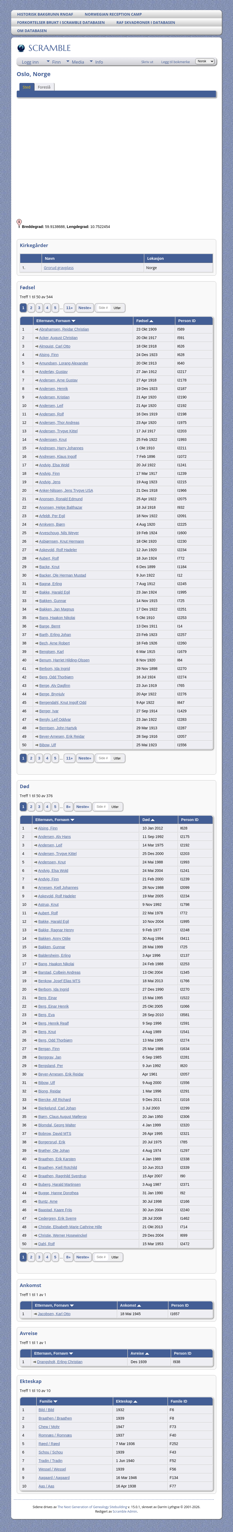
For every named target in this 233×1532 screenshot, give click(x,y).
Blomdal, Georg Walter (57, 1125)
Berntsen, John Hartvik (58, 728)
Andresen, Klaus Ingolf (58, 456)
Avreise (140, 1353)
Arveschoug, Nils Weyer (59, 533)
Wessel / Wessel (52, 1469)
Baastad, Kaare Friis (55, 1210)
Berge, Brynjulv (52, 694)
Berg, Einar (47, 998)
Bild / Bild (46, 1410)
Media (78, 62)
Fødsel (144, 321)
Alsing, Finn (48, 355)
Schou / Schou (51, 1452)
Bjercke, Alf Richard (54, 1100)
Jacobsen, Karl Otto (54, 1314)
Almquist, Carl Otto (54, 346)
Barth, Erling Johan (55, 635)
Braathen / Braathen (55, 1418)
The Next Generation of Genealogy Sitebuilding (92, 1507)
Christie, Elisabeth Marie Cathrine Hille (70, 1227)
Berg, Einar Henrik (53, 1006)
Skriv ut (147, 61)
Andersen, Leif (51, 405)
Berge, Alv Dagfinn (54, 685)
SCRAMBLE (49, 48)
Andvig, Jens (49, 482)
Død (148, 820)
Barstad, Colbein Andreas (59, 972)
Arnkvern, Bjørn (52, 524)
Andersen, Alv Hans (54, 837)
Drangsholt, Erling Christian (59, 1362)
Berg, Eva (46, 1015)
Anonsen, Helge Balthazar (60, 507)
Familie (48, 1401)
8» (68, 807)
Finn (56, 62)
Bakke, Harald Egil (54, 592)
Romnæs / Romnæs (55, 1435)
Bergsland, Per (50, 1066)
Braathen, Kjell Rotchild (57, 1167)
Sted (26, 87)
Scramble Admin (125, 1511)
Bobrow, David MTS (54, 1133)
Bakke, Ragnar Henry (56, 930)
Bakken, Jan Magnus (56, 609)
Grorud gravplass (59, 267)
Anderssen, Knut (53, 439)
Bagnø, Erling (50, 584)
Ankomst (130, 1305)
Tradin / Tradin (50, 1461)
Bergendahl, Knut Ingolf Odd (62, 702)
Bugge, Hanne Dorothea (58, 1193)
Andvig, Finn (49, 473)
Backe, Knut (49, 567)
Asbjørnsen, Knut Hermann (61, 541)
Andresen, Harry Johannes (61, 448)
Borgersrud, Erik (51, 1142)
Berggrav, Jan (49, 1057)
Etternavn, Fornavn (55, 321)
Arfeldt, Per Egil (52, 516)
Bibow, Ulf (47, 745)
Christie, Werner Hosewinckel (62, 1235)
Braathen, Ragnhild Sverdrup (62, 1176)
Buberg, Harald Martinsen (59, 1184)
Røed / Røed (49, 1444)
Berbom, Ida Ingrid (54, 668)
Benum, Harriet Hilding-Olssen (64, 660)
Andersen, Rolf (51, 414)
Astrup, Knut (48, 904)
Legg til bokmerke (175, 61)
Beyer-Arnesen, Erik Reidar (61, 736)
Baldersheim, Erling (54, 955)
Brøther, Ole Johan (54, 1150)
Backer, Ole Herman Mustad (62, 575)
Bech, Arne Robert (54, 643)
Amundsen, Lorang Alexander (63, 363)
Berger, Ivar (48, 711)
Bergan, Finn (49, 1049)
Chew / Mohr (49, 1427)
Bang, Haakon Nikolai (57, 618)
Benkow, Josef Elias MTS (59, 981)
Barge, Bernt (49, 626)
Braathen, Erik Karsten (57, 1159)
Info (99, 62)
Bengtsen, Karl (51, 651)
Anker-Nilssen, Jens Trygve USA (66, 490)
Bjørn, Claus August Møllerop (62, 1116)
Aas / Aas (46, 1486)
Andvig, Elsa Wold (54, 465)
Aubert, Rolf (49, 558)
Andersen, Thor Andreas (59, 422)
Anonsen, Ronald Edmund (60, 499)
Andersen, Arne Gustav (58, 380)
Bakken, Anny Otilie (54, 938)
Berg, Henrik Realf (53, 1023)
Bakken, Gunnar (52, 601)
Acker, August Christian (58, 338)
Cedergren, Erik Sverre (57, 1218)
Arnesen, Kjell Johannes (58, 887)
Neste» (85, 308)
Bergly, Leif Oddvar (55, 719)
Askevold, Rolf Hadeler (58, 550)
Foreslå (44, 87)
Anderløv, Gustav (53, 372)
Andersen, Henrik (53, 389)
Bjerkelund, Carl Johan (57, 1108)
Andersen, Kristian (54, 397)
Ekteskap (126, 1401)
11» (69, 308)
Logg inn (30, 62)
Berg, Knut (47, 1032)
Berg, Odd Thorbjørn (56, 677)
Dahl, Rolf (46, 1244)
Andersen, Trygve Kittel (58, 431)
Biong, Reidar (49, 1091)
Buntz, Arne (47, 1201)
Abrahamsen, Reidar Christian (64, 329)
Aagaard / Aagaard (54, 1478)
